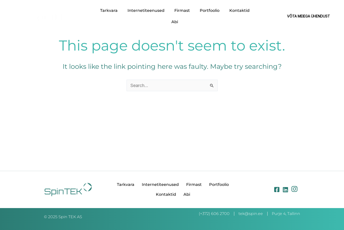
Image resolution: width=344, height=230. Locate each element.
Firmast (182, 10)
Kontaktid (239, 10)
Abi (174, 21)
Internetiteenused (145, 10)
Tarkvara (109, 10)
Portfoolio (209, 10)
